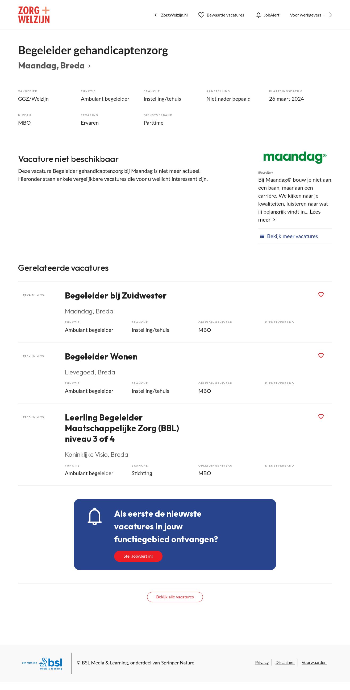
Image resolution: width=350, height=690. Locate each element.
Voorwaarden (314, 662)
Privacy (262, 662)
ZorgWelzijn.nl (171, 15)
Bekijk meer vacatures (288, 236)
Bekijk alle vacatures (175, 596)
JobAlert (267, 15)
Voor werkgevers (305, 14)
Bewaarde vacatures (221, 15)
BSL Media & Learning (105, 662)
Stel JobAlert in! (138, 555)
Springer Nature (177, 662)
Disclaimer (285, 662)
